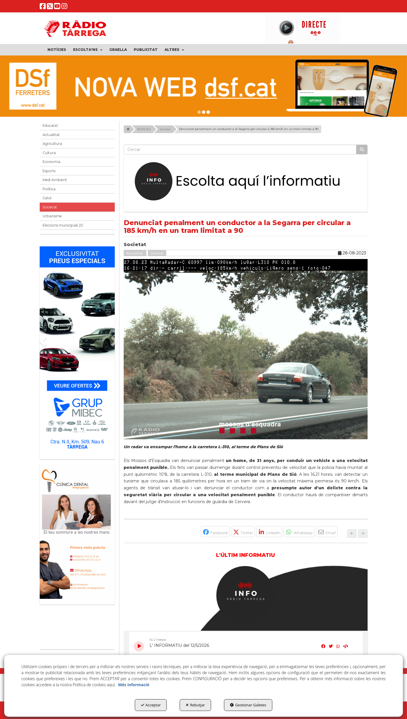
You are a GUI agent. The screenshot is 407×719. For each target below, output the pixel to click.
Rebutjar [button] (195, 705)
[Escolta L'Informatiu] (245, 182)
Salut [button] (47, 198)
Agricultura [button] (52, 143)
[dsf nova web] (203, 86)
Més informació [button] (133, 684)
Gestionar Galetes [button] (248, 705)
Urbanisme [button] (52, 216)
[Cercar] (362, 149)
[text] (240, 149)
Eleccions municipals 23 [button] (63, 225)
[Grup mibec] (77, 350)
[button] (43, 7)
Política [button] (49, 189)
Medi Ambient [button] (55, 180)
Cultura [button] (49, 153)
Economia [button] (51, 162)
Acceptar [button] (151, 705)
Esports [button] (49, 171)
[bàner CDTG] (77, 532)
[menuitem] (57, 49)
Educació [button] (50, 125)
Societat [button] (50, 207)
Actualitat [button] (51, 135)
